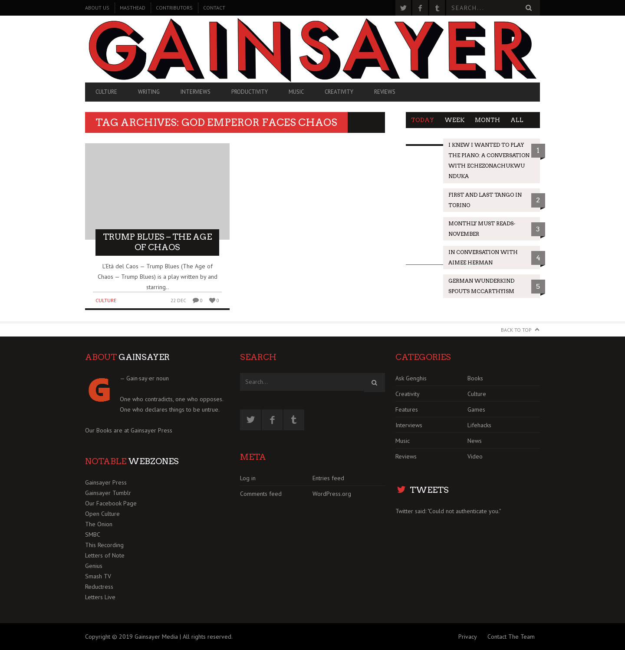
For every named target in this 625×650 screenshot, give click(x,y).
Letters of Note (105, 555)
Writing (149, 92)
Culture (106, 92)
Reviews (384, 92)
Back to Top (516, 330)
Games (476, 409)
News (474, 441)
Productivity (249, 92)
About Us (97, 7)
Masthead (132, 7)
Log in (248, 478)
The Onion (98, 524)
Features (406, 409)
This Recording (104, 545)
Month (487, 120)
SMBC (92, 534)
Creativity (339, 92)
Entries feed (328, 478)
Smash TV (98, 576)
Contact (214, 7)
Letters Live (100, 597)
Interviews (196, 92)
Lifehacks (479, 425)
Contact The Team (511, 636)
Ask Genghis (411, 378)
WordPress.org (331, 494)
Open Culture (102, 514)
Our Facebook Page (111, 503)
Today (422, 120)
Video (475, 456)
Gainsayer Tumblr (108, 493)
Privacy (467, 636)
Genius (93, 566)
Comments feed (261, 494)
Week (454, 120)
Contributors (174, 7)
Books (475, 378)
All (516, 120)
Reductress (99, 587)
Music (296, 92)
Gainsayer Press (151, 430)
